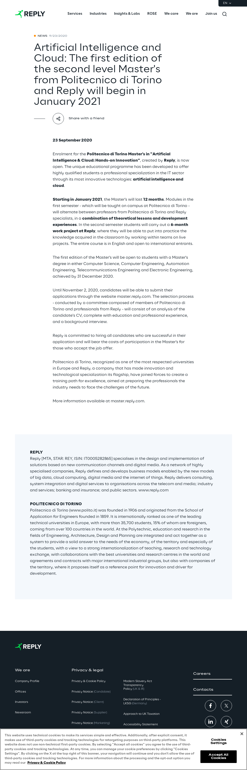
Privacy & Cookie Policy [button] (89, 681)
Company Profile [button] (27, 681)
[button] (212, 673)
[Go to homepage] (30, 14)
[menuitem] (74, 14)
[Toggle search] (224, 14)
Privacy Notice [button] (91, 691)
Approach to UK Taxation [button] (141, 714)
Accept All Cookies (218, 756)
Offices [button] (20, 691)
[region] (123, 749)
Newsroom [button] (23, 712)
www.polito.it (83, 510)
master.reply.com (134, 296)
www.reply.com (153, 490)
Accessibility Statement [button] (140, 724)
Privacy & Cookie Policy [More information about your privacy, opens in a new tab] (46, 763)
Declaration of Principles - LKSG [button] (142, 701)
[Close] (242, 734)
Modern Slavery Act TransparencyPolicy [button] (137, 685)
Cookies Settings (218, 741)
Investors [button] (21, 702)
